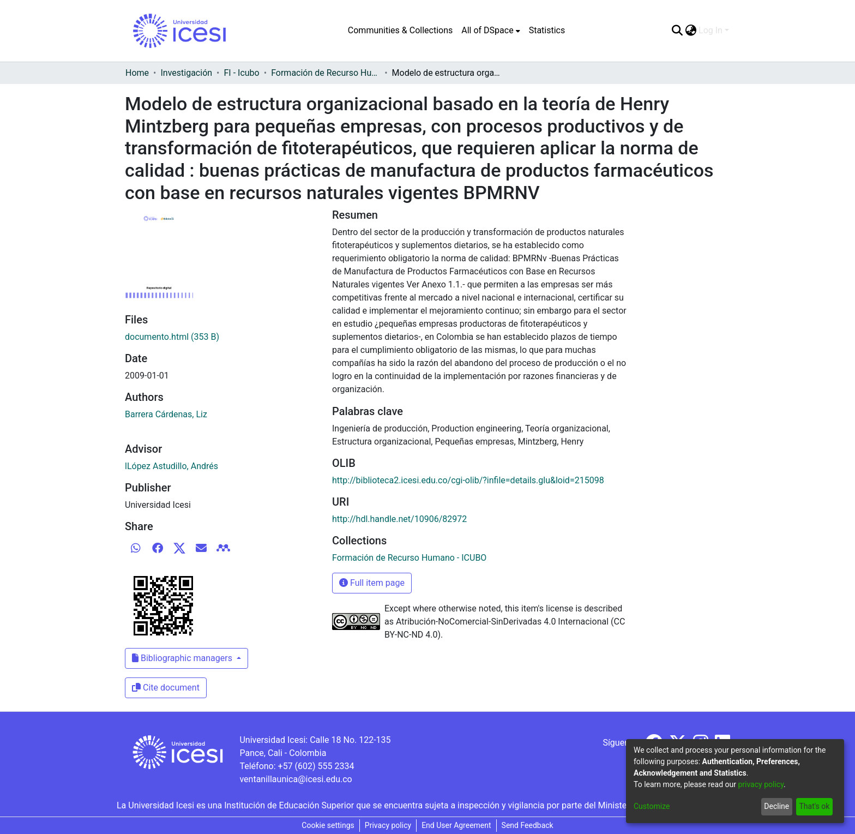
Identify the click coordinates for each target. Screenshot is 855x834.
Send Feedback (527, 825)
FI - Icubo (242, 73)
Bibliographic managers (183, 658)
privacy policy (761, 784)
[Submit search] (677, 30)
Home (137, 73)
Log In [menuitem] (710, 30)
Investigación (186, 73)
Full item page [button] (372, 583)
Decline (776, 806)
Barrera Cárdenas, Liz (166, 414)
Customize (652, 806)
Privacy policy (388, 825)
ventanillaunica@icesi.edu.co (295, 779)
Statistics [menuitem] (547, 30)
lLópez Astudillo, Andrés (171, 466)
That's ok (814, 806)
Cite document (166, 687)
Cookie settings (328, 825)
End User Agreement (456, 825)
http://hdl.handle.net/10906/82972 (399, 519)
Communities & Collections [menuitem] (400, 30)
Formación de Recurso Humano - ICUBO (325, 73)
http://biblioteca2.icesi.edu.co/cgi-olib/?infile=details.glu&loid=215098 (468, 480)
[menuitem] (490, 30)
